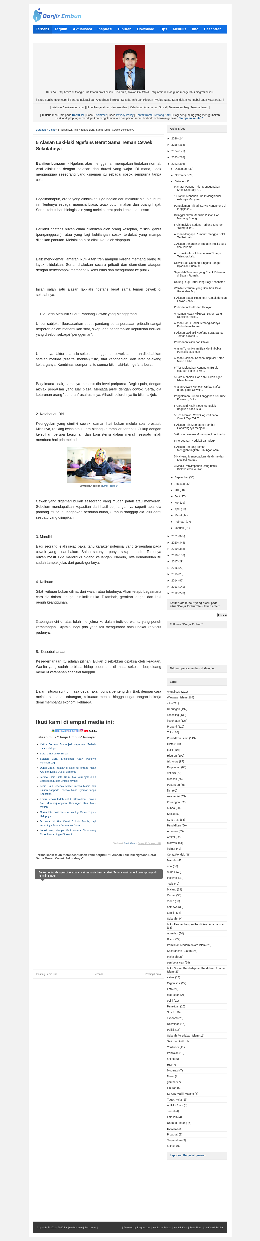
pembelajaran (175, 962)
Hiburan (172, 755)
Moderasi (173, 1070)
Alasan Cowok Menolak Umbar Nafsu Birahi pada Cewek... (197, 388)
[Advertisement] (127, 760)
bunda (171, 808)
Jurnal (171, 1111)
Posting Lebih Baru (47, 974)
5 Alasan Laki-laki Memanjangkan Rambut (200, 434)
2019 (174, 548)
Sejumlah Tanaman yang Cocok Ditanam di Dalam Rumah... (199, 274)
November (181, 175)
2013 (174, 586)
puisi (170, 749)
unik (169, 866)
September (182, 477)
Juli (177, 490)
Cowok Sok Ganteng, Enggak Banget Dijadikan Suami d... (197, 264)
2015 (174, 574)
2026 (174, 138)
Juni (178, 496)
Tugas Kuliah (175, 1099)
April (178, 509)
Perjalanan (174, 767)
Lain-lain (172, 1117)
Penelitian (173, 1006)
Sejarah (172, 918)
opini (170, 1000)
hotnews (172, 907)
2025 (174, 144)
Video (170, 901)
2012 (174, 593)
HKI (169, 1064)
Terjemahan (174, 1140)
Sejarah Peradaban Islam (183, 1035)
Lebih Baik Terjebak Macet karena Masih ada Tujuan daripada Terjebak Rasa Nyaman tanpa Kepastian (68, 790)
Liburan (172, 1088)
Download (173, 1024)
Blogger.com (143, 1227)
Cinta (170, 744)
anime (171, 1058)
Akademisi (173, 796)
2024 (174, 151)
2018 (174, 555)
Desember (181, 168)
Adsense (172, 831)
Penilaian (173, 1053)
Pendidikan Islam (178, 738)
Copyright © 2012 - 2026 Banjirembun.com (60, 1227)
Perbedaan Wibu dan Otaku (191, 342)
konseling (173, 715)
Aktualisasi (174, 691)
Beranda (98, 974)
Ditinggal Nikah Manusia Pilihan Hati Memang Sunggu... (196, 216)
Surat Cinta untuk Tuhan (54, 753)
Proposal (172, 1134)
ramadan (172, 933)
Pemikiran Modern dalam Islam (186, 945)
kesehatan (173, 720)
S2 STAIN (173, 819)
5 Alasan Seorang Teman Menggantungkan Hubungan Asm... (197, 448)
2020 (174, 542)
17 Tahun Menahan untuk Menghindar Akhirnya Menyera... (197, 197)
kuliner (171, 848)
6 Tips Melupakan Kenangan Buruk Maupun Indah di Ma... (196, 369)
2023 (174, 157)
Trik (169, 732)
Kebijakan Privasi (162, 1227)
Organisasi (174, 983)
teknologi (172, 761)
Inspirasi (172, 877)
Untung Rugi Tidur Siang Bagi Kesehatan (199, 282)
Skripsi (171, 872)
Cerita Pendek (176, 854)
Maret (179, 515)
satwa (171, 977)
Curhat (171, 895)
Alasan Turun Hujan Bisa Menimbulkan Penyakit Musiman (198, 350)
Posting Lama (153, 974)
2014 (174, 580)
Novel (170, 1076)
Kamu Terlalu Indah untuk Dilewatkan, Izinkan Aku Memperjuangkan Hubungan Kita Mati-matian (68, 803)
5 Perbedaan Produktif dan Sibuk (194, 440)
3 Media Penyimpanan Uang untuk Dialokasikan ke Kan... (195, 467)
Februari (180, 521)
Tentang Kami (162, 115)
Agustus (180, 483)
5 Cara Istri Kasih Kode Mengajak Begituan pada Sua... (195, 407)
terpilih (171, 912)
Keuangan (173, 802)
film (169, 790)
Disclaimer (99, 115)
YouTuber (173, 1047)
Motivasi (172, 843)
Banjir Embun (130, 843)
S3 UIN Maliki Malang (180, 1093)
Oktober (180, 181)
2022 (174, 163)
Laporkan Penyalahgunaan (188, 1155)
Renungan (173, 709)
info (169, 703)
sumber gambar (109, 486)
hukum (171, 1146)
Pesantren (173, 784)
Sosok (171, 1012)
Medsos (172, 779)
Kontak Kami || (182, 1227)
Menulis (172, 860)
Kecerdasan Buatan (179, 950)
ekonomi (172, 1018)
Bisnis (171, 939)
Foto (170, 989)
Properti (172, 726)
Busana (172, 1128)
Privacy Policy (125, 115)
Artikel (171, 837)
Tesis (170, 883)
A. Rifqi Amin (175, 1105)
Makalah (172, 956)
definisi (171, 773)
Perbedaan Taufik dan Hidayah (193, 307)
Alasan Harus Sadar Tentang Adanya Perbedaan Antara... (197, 324)
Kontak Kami (144, 115)
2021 (174, 536)
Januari (180, 528)
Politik (171, 1029)
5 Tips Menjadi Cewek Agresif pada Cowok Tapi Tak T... (196, 417)
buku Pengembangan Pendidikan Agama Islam (196, 924)
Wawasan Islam (177, 697)
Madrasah (173, 994)
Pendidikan (174, 825)
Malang (171, 889)
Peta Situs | (196, 1227)
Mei (177, 502)
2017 (174, 561)
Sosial (171, 813)
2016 (174, 567)
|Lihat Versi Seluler (212, 1227)
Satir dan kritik (176, 1041)
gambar (172, 1082)
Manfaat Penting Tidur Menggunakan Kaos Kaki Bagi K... (197, 188)
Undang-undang (177, 1122)
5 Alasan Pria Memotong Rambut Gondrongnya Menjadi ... (194, 426)
